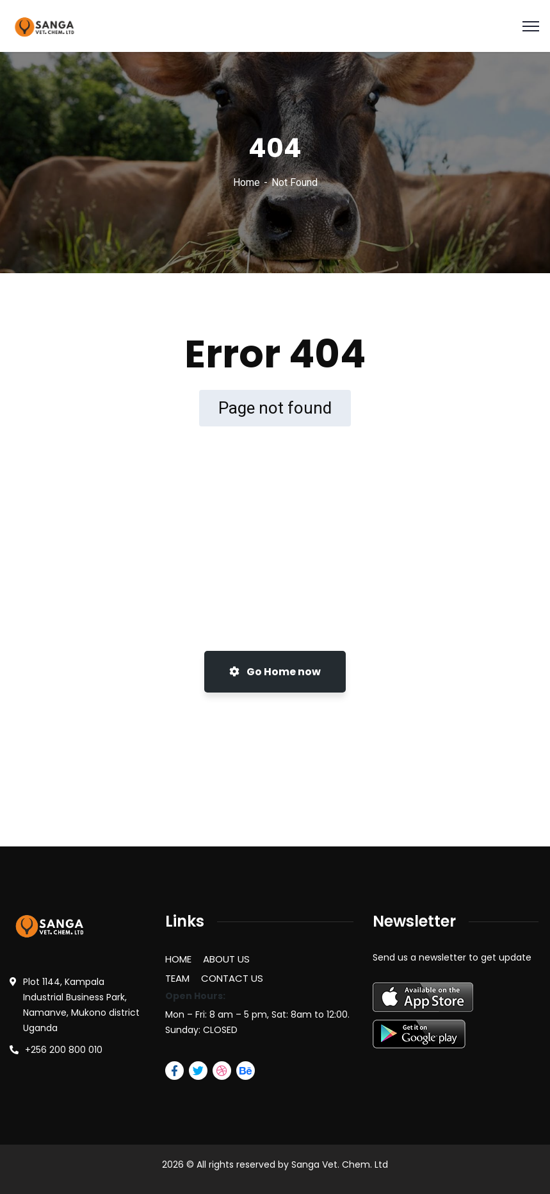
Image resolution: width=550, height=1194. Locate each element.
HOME (178, 959)
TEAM (177, 978)
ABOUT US (226, 959)
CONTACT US (232, 978)
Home (246, 182)
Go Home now (275, 671)
